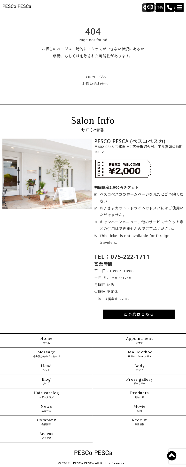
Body (139, 367)
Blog (46, 381)
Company (46, 421)
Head (46, 367)
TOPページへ (95, 76)
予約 (160, 7)
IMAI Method (139, 353)
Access (46, 435)
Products (139, 394)
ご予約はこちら (139, 314)
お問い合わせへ (95, 83)
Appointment (139, 340)
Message (46, 353)
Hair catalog (46, 394)
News (46, 408)
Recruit (139, 421)
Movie (139, 408)
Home (46, 340)
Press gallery (139, 381)
